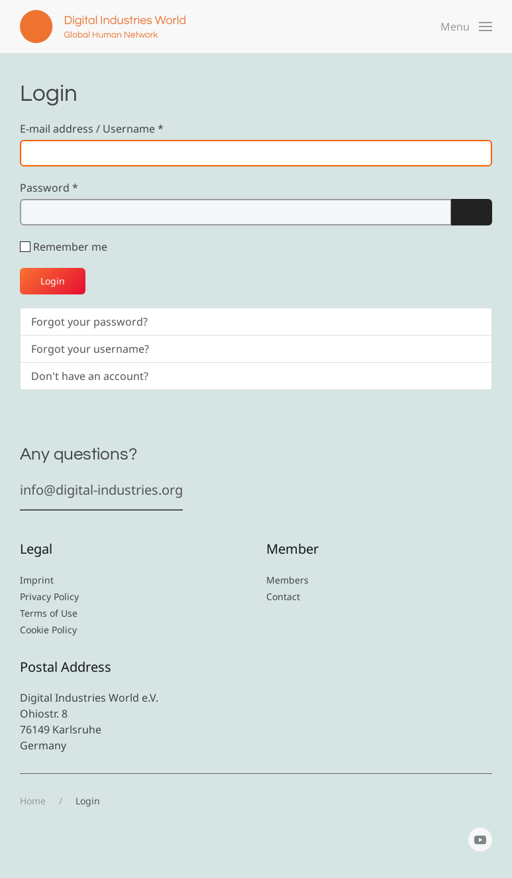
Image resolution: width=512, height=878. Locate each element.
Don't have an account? (89, 376)
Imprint (37, 580)
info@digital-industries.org (101, 490)
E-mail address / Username (92, 128)
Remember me (70, 246)
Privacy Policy (49, 596)
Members (287, 580)
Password (49, 187)
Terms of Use (48, 613)
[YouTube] (480, 839)
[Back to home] (102, 26)
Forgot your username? (90, 349)
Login (52, 281)
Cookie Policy (48, 629)
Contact (283, 596)
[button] (466, 26)
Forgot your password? (89, 321)
